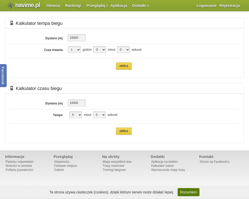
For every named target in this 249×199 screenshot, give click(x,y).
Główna (53, 5)
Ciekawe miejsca (65, 166)
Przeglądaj (95, 5)
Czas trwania (53, 50)
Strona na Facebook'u (214, 162)
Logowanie (206, 5)
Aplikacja (119, 5)
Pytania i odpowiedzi (19, 162)
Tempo (58, 115)
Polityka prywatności (19, 170)
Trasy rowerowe (113, 166)
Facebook (3, 75)
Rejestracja (230, 5)
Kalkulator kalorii (162, 166)
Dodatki (139, 5)
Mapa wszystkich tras (117, 162)
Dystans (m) (54, 38)
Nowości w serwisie (19, 166)
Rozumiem (188, 192)
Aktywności (61, 162)
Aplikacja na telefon (164, 162)
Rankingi (73, 5)
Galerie (59, 170)
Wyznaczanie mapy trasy (168, 170)
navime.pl (27, 5)
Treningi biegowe (114, 170)
